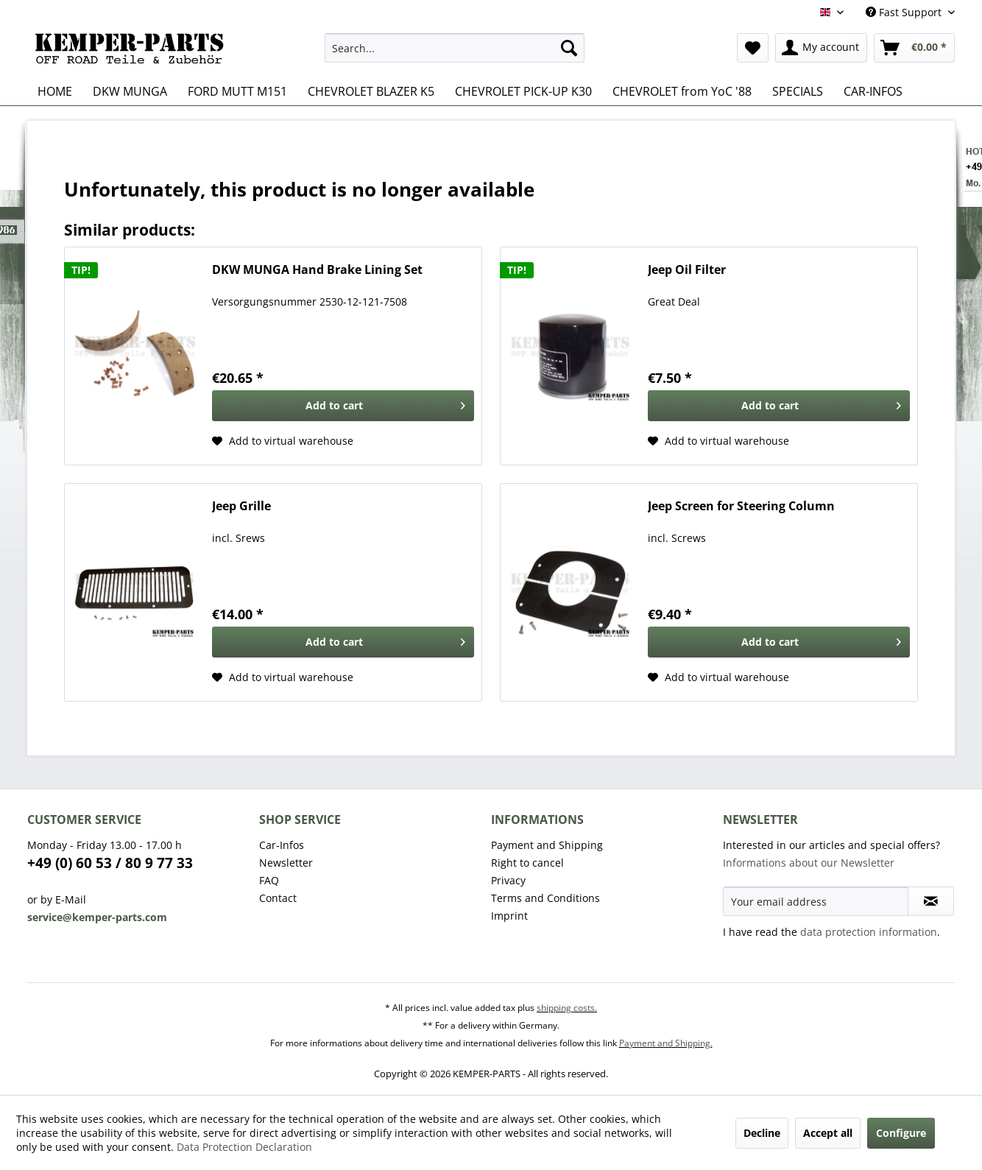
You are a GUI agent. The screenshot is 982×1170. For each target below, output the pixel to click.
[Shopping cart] (914, 48)
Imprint (509, 916)
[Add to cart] (343, 405)
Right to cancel (527, 863)
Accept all (827, 1133)
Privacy (508, 880)
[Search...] (454, 48)
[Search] (569, 48)
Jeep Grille (241, 506)
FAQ (269, 880)
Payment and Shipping (547, 845)
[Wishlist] (753, 48)
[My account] (821, 48)
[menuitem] (454, 48)
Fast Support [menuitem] (905, 12)
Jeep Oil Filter (687, 270)
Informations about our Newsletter (808, 863)
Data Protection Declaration (244, 1147)
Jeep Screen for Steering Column (741, 506)
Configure (901, 1133)
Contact (278, 898)
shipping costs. (567, 1007)
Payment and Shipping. (666, 1043)
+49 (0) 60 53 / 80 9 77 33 (110, 863)
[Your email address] (815, 901)
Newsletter (286, 863)
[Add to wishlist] (282, 441)
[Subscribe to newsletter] (931, 901)
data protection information (868, 932)
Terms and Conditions (545, 898)
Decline (761, 1133)
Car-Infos (281, 845)
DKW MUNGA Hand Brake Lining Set (317, 270)
